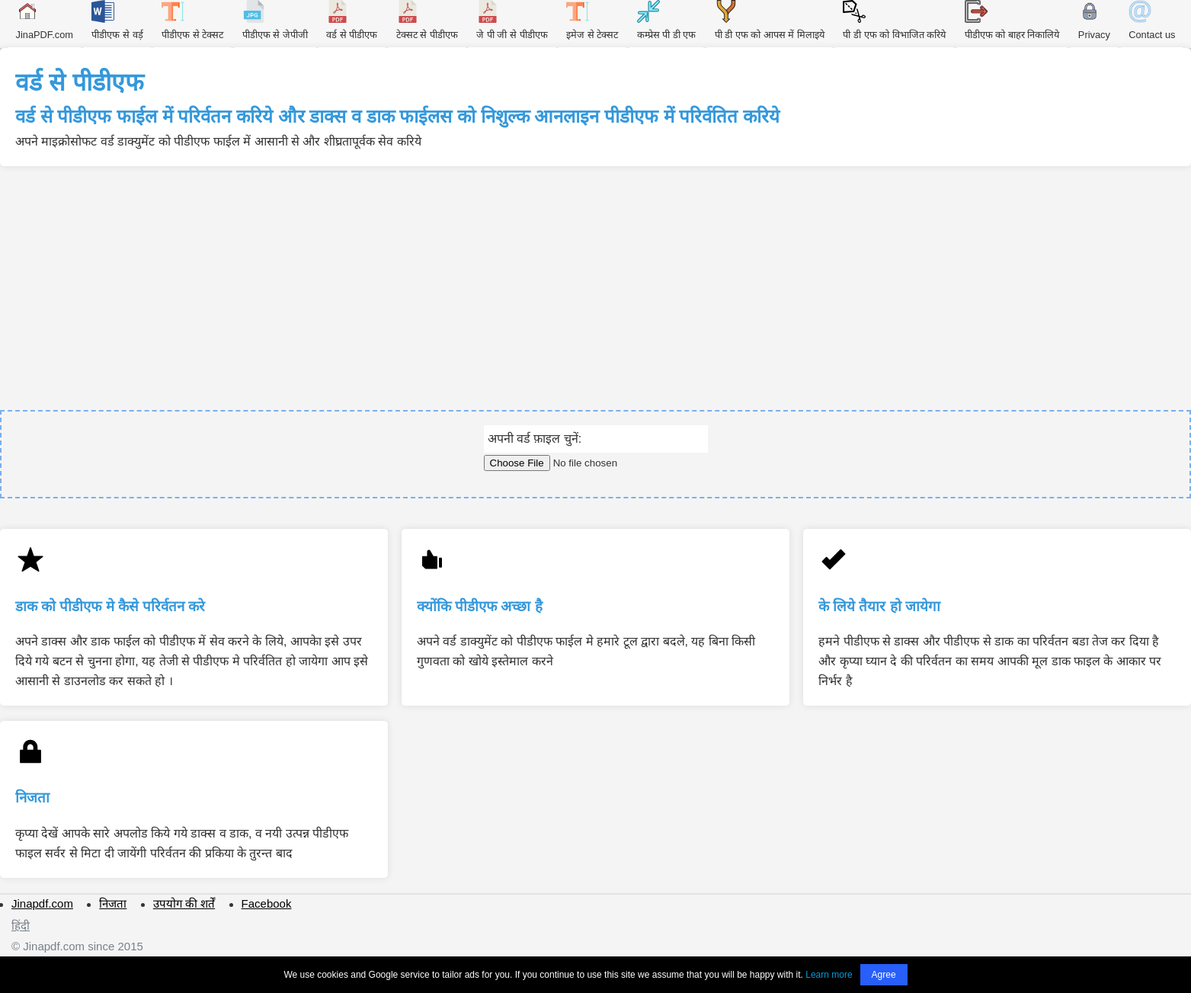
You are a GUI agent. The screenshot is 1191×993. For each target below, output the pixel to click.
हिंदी (20, 925)
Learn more (828, 974)
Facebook (267, 903)
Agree (884, 974)
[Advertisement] (596, 280)
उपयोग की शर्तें (184, 903)
